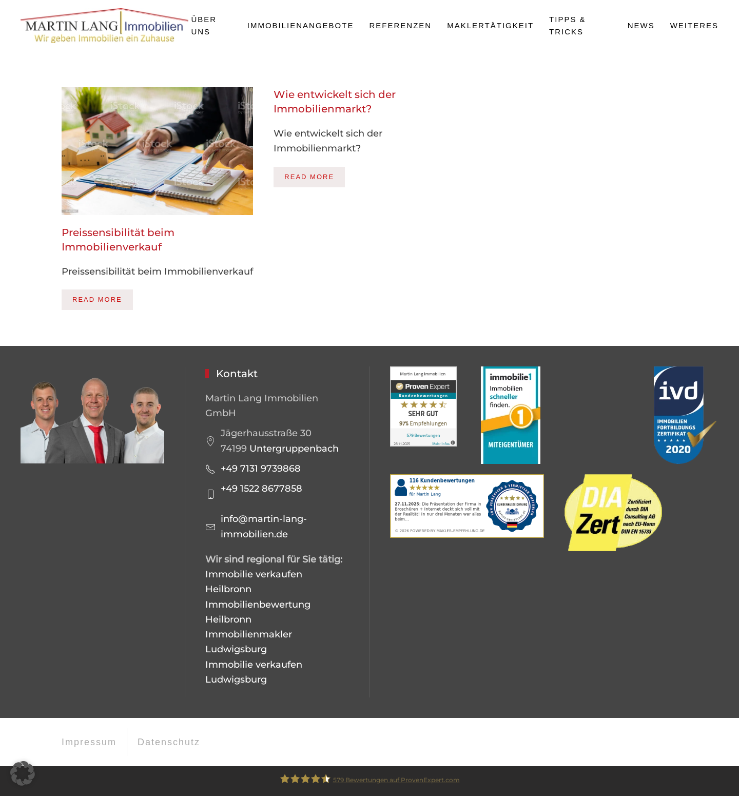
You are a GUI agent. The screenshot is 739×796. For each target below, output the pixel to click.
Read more (97, 299)
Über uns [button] (204, 25)
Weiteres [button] (694, 25)
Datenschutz (169, 742)
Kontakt (237, 373)
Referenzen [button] (400, 25)
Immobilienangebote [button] (300, 25)
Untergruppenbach (294, 448)
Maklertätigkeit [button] (490, 25)
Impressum (89, 742)
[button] (22, 773)
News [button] (641, 25)
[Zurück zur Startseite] (106, 25)
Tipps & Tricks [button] (567, 25)
